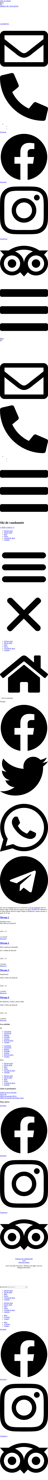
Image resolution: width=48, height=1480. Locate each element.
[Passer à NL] (9, 129)
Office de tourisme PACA (8, 1096)
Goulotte (7, 540)
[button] (2, 3)
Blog (5, 1315)
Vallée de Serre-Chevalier (8, 1092)
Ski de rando (8, 533)
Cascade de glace (9, 538)
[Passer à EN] (9, 126)
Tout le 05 (3, 1094)
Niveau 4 (4, 997)
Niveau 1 (4, 917)
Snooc (6, 536)
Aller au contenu (5, 1)
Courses (6, 1039)
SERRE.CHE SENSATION (9, 6)
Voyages (6, 1042)
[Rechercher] (27, 1287)
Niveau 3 (4, 970)
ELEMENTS (4, 24)
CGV (24, 1260)
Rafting (6, 1035)
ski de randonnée (34, 908)
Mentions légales (24, 1262)
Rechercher (4, 1287)
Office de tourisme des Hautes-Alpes (12, 1098)
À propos (7, 1317)
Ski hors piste (8, 531)
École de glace (8, 1040)
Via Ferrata (7, 1033)
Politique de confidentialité (24, 1259)
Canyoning (7, 1031)
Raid (5, 534)
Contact (6, 1319)
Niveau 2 (4, 943)
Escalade (7, 1037)
